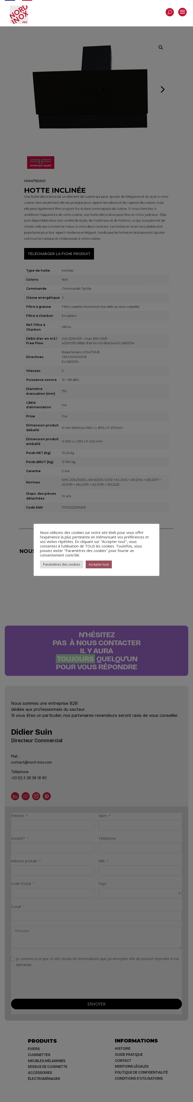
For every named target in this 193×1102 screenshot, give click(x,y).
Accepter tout (99, 564)
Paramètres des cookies (61, 564)
